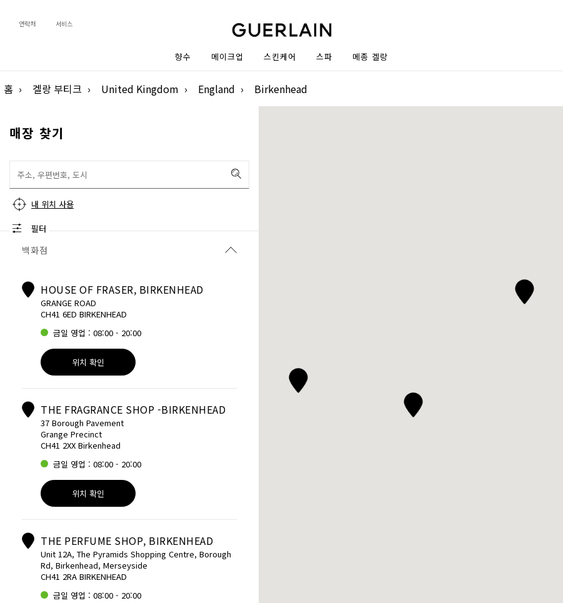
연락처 (27, 23)
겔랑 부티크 (57, 88)
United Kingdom (140, 88)
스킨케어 (280, 56)
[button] (524, 290)
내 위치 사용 (52, 204)
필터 (38, 228)
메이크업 (227, 56)
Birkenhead (280, 88)
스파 (324, 56)
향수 (183, 56)
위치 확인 (88, 362)
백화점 (129, 250)
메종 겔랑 (370, 56)
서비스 (64, 23)
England (216, 88)
